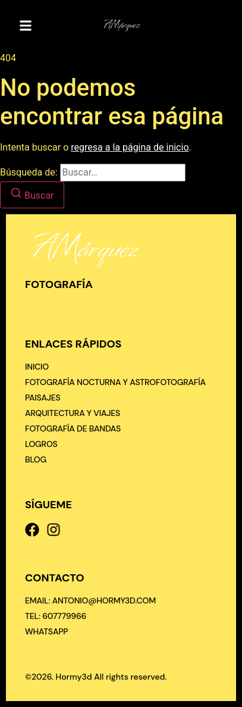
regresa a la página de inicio (129, 147)
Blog (35, 459)
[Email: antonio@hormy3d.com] (90, 600)
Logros (41, 444)
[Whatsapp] (46, 631)
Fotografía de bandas (73, 428)
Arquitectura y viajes (72, 413)
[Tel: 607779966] (55, 616)
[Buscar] (32, 195)
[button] (25, 25)
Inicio (37, 366)
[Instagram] (53, 530)
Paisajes (43, 397)
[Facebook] (32, 530)
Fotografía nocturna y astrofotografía (115, 382)
